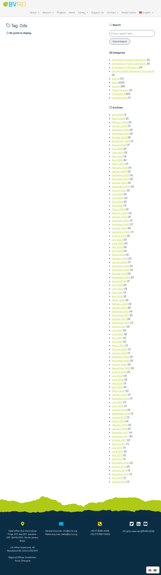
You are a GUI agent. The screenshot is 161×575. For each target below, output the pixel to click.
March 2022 (118, 300)
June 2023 (118, 243)
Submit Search (120, 41)
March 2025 (118, 163)
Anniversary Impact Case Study (129, 59)
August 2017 (119, 443)
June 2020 (118, 379)
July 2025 (117, 148)
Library (83, 12)
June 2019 (118, 406)
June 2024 (118, 197)
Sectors (48, 12)
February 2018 (120, 424)
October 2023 (119, 228)
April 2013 (117, 477)
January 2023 (119, 262)
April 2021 (117, 341)
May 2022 (117, 292)
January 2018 (119, 428)
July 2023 (117, 239)
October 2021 (119, 319)
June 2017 (117, 451)
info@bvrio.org (70, 530)
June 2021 (117, 334)
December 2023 (120, 220)
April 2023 (117, 250)
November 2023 (121, 224)
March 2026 (118, 118)
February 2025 (120, 167)
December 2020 (120, 356)
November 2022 (120, 269)
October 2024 (119, 182)
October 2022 (119, 273)
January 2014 (119, 470)
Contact (112, 12)
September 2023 (121, 232)
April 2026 (117, 114)
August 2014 (119, 466)
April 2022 (117, 296)
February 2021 (120, 349)
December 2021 (120, 311)
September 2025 (121, 141)
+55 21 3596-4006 (99, 530)
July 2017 (117, 447)
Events (115, 78)
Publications (118, 93)
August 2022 (119, 281)
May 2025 (117, 156)
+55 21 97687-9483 (100, 534)
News (72, 12)
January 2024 (119, 216)
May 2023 (117, 247)
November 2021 (120, 315)
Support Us (97, 12)
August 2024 (119, 190)
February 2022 (120, 303)
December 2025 (120, 129)
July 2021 (117, 330)
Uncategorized (120, 97)
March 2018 (118, 421)
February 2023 (120, 258)
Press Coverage (120, 90)
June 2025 (118, 152)
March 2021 (118, 345)
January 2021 (119, 353)
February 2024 (120, 213)
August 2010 (119, 481)
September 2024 (121, 186)
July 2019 (117, 402)
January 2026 (119, 126)
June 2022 (118, 288)
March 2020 (118, 390)
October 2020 (119, 364)
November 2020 (121, 360)
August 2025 (119, 144)
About (34, 12)
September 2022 (121, 277)
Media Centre (129, 12)
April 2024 (117, 205)
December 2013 (120, 474)
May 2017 (117, 455)
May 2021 (117, 337)
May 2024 (117, 201)
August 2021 (119, 326)
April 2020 (117, 387)
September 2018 (121, 413)
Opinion (116, 86)
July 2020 (117, 375)
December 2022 (120, 266)
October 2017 (119, 440)
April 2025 (117, 160)
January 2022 (119, 307)
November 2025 (120, 133)
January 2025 (119, 171)
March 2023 (118, 254)
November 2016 (120, 462)
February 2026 (120, 122)
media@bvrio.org (69, 534)
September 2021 (121, 322)
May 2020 (117, 383)
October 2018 (119, 409)
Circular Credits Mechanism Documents (133, 71)
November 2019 (120, 398)
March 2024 (118, 209)
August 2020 (119, 372)
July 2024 (117, 194)
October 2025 (119, 137)
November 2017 (120, 436)
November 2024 (121, 179)
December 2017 (120, 432)
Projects (61, 12)
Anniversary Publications (125, 67)
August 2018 (119, 417)
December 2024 (120, 175)
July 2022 (117, 284)
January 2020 (119, 394)
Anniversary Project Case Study (129, 63)
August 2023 (119, 235)
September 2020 (121, 368)
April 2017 (117, 459)
